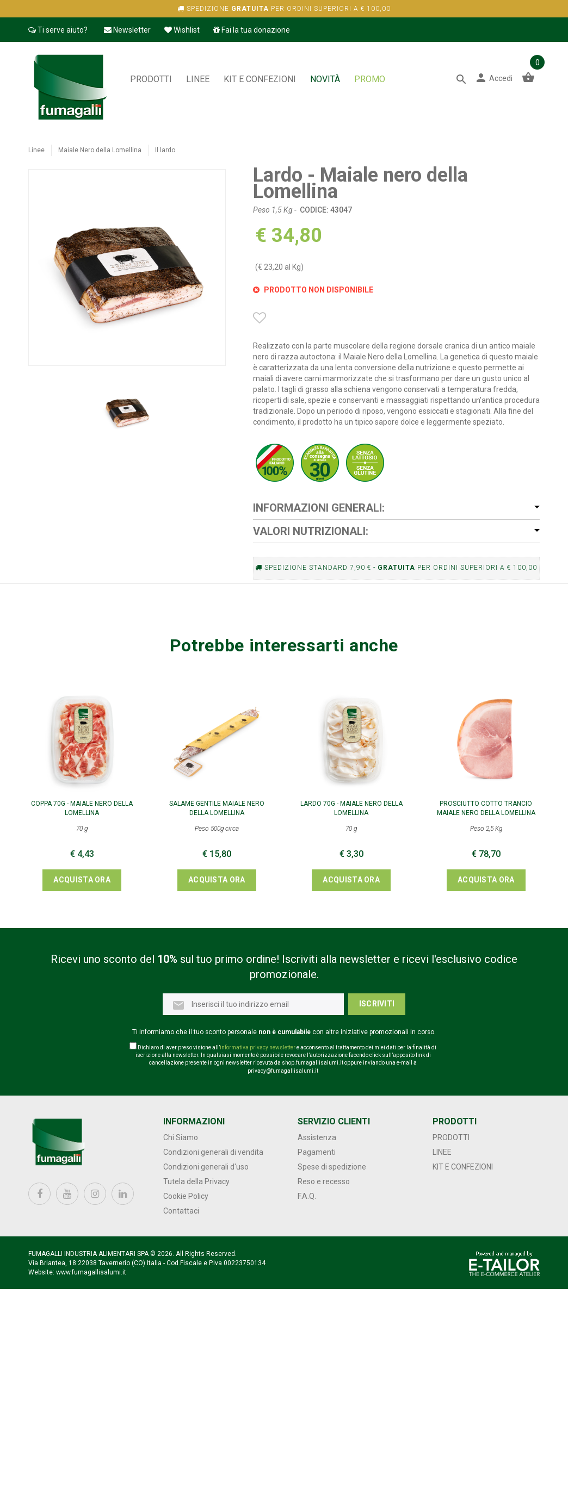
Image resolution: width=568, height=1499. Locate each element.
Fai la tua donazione (251, 30)
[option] (127, 410)
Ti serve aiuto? (58, 30)
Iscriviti (377, 1003)
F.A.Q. (307, 1196)
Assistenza (317, 1137)
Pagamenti (317, 1152)
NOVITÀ (325, 79)
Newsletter (127, 30)
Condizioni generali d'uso (206, 1166)
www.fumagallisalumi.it (91, 1272)
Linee (197, 79)
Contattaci (181, 1210)
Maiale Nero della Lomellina (99, 150)
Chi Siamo (180, 1137)
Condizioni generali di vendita (213, 1152)
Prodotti (151, 79)
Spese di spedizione (332, 1166)
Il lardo (165, 150)
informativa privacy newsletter (257, 1047)
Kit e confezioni (260, 79)
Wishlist (182, 30)
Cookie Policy (185, 1196)
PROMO (369, 79)
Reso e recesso (324, 1181)
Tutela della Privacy (196, 1181)
